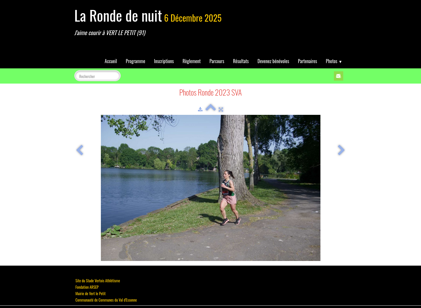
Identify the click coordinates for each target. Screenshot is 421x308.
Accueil (111, 61)
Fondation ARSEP (87, 287)
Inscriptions (164, 61)
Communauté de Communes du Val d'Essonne (106, 300)
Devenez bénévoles (273, 61)
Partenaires (307, 61)
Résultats (241, 61)
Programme (135, 61)
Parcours (217, 61)
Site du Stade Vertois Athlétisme (97, 280)
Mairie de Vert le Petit (90, 293)
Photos (334, 61)
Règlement (192, 61)
